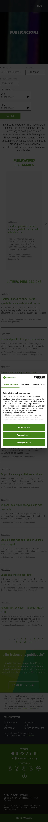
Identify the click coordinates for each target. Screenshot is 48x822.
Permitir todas (24, 427)
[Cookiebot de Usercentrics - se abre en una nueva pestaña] (34, 377)
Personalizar (24, 435)
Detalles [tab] (25, 384)
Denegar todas (24, 442)
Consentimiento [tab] (10, 384)
